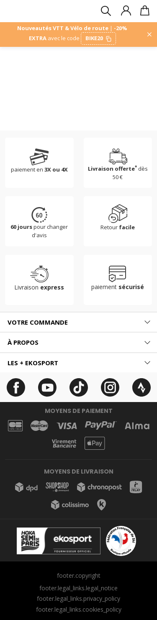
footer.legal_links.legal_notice (78, 588)
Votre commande (38, 322)
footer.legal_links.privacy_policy (78, 598)
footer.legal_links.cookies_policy (78, 609)
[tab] (78, 322)
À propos (23, 342)
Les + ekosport (33, 363)
